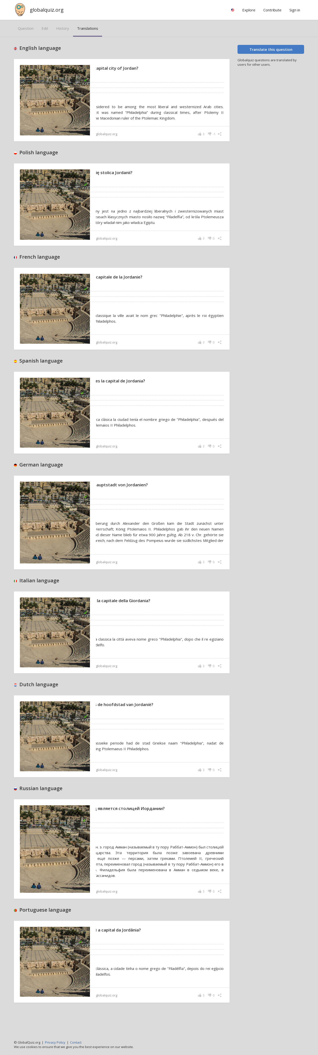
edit (44, 28)
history (62, 28)
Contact (75, 1042)
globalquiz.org (47, 9)
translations (87, 28)
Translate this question (270, 49)
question (26, 28)
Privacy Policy (55, 1042)
